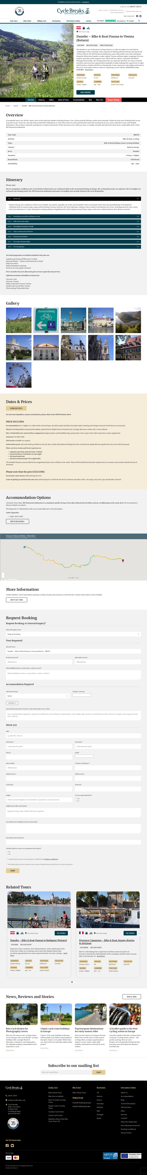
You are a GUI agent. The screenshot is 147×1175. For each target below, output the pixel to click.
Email (77, 753)
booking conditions (51, 859)
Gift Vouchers (126, 1107)
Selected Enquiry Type (13, 630)
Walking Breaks (78, 1098)
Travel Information (128, 1104)
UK (98, 1093)
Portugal (100, 1114)
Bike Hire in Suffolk (55, 1096)
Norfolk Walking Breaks (82, 1103)
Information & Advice (73, 20)
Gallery (51, 99)
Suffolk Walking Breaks (81, 1106)
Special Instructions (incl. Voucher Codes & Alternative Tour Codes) (28, 709)
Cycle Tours (14, 20)
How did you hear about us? (15, 838)
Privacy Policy (126, 1133)
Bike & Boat (27, 20)
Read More (85, 2)
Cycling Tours (53, 1087)
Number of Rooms (79, 691)
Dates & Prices (63, 99)
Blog (122, 1100)
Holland (100, 1107)
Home (8, 106)
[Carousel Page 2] (73, 982)
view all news (132, 996)
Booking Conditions (128, 1129)
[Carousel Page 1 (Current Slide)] (72, 982)
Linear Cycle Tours (55, 1115)
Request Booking (113, 99)
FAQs (123, 1111)
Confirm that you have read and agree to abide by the (33, 859)
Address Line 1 (11, 774)
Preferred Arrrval (12, 657)
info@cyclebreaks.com (133, 11)
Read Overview (86, 92)
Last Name (79, 742)
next (140, 937)
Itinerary (41, 99)
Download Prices (16, 408)
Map (90, 99)
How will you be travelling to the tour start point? (22, 822)
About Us (124, 1093)
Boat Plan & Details (17, 521)
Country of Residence (82, 763)
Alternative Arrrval (81, 657)
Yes (78, 798)
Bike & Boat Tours (55, 1093)
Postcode (78, 785)
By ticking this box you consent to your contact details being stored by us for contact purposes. (40, 864)
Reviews (124, 1114)
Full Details (61, 933)
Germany (100, 1104)
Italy (98, 1111)
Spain (99, 1118)
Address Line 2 (79, 774)
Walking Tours (41, 20)
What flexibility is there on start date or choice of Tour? (23, 668)
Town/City (10, 785)
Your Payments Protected (130, 1125)
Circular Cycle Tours (56, 1112)
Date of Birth (10, 763)
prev (7, 937)
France (99, 1100)
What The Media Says (129, 1122)
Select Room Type (12, 691)
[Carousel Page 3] (75, 982)
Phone (8, 753)
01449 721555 (130, 6)
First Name (10, 742)
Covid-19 (124, 1118)
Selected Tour (11, 647)
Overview (31, 99)
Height (8, 795)
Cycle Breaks (73, 11)
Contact (88, 20)
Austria (15, 106)
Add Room (11, 703)
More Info (99, 99)
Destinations (56, 20)
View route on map (84, 31)
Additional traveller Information (16, 806)
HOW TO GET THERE (16, 600)
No (78, 801)
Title (8, 731)
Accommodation (78, 99)
